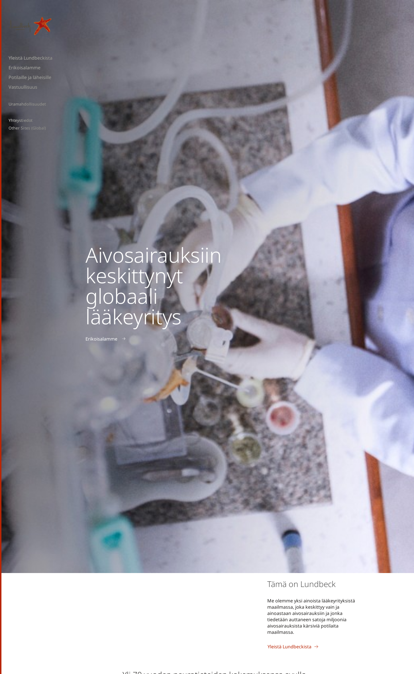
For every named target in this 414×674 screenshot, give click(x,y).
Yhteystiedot (20, 120)
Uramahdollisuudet (27, 104)
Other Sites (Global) (27, 128)
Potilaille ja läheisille (30, 77)
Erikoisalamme (24, 67)
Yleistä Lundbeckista (30, 58)
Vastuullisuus (23, 87)
